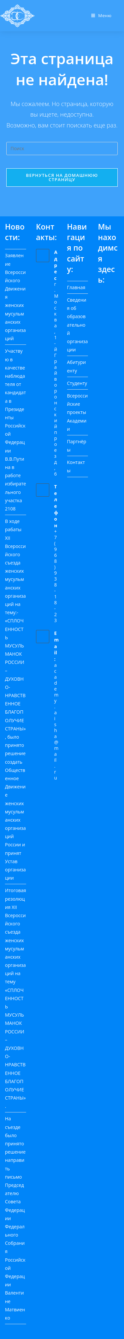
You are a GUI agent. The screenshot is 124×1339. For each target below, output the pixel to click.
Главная (76, 287)
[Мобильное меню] (101, 15)
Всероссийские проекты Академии (77, 412)
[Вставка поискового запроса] (62, 148)
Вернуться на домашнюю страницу (62, 177)
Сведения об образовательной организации (77, 325)
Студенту (77, 383)
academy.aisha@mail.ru (56, 721)
